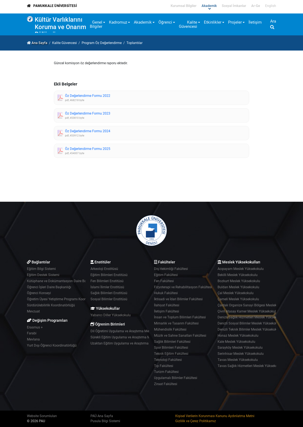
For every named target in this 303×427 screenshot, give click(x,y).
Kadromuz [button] (118, 22)
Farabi (31, 333)
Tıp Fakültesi (163, 366)
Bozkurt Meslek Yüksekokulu (239, 281)
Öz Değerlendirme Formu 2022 (87, 96)
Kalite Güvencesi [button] (188, 24)
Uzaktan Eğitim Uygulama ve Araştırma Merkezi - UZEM (131, 343)
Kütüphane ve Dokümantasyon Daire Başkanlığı (62, 281)
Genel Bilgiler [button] (96, 24)
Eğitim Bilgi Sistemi (41, 269)
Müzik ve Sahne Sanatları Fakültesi (180, 336)
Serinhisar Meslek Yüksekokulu (241, 354)
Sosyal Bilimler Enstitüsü (108, 299)
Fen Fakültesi (164, 281)
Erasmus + (35, 327)
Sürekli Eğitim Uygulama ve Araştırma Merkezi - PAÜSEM (132, 337)
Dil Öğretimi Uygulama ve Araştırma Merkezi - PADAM (130, 331)
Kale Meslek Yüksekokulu (236, 342)
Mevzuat (33, 311)
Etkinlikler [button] (212, 22)
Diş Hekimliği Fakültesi (171, 269)
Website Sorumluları (42, 416)
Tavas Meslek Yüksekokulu (238, 360)
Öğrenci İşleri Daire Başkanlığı (49, 287)
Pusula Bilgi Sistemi (105, 421)
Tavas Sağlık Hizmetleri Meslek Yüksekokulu (251, 366)
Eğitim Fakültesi (166, 275)
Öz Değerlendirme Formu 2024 (87, 131)
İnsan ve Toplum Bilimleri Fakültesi (180, 317)
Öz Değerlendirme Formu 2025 (87, 149)
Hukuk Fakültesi (166, 293)
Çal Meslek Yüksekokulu (236, 293)
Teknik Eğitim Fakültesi (171, 354)
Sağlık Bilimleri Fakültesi (172, 342)
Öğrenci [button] (165, 22)
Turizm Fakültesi (166, 372)
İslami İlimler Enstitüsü (107, 287)
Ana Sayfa (39, 43)
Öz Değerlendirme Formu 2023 (87, 113)
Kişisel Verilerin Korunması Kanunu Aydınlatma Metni (214, 416)
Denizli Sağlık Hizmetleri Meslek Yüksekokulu (251, 317)
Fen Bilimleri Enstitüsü (107, 281)
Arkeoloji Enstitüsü (104, 269)
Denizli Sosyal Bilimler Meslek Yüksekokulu (250, 323)
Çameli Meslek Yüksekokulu (238, 299)
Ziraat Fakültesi (165, 384)
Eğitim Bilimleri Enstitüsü (109, 275)
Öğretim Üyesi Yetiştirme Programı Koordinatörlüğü (64, 299)
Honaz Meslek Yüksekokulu (238, 336)
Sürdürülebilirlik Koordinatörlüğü (51, 305)
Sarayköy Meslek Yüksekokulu (240, 348)
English (270, 6)
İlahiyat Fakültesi (166, 305)
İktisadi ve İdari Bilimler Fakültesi (178, 299)
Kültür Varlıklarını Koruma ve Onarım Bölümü (60, 27)
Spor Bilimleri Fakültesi (171, 348)
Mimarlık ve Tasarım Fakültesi (176, 323)
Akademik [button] (143, 22)
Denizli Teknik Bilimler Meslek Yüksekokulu (249, 329)
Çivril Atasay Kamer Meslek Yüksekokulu (248, 311)
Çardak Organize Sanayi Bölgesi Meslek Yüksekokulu (257, 305)
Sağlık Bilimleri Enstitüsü (108, 293)
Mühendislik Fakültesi (170, 329)
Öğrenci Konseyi (39, 293)
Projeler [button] (235, 22)
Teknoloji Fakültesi (168, 360)
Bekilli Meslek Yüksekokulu (238, 275)
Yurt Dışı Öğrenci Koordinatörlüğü (52, 345)
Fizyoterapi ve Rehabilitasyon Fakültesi (183, 287)
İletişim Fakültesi (166, 311)
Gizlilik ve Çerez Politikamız (195, 421)
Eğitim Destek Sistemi (43, 275)
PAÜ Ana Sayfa (101, 416)
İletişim (255, 22)
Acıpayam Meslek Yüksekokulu (241, 269)
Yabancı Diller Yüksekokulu (110, 315)
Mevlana (33, 339)
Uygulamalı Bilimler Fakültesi (175, 378)
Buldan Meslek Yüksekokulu (238, 287)
